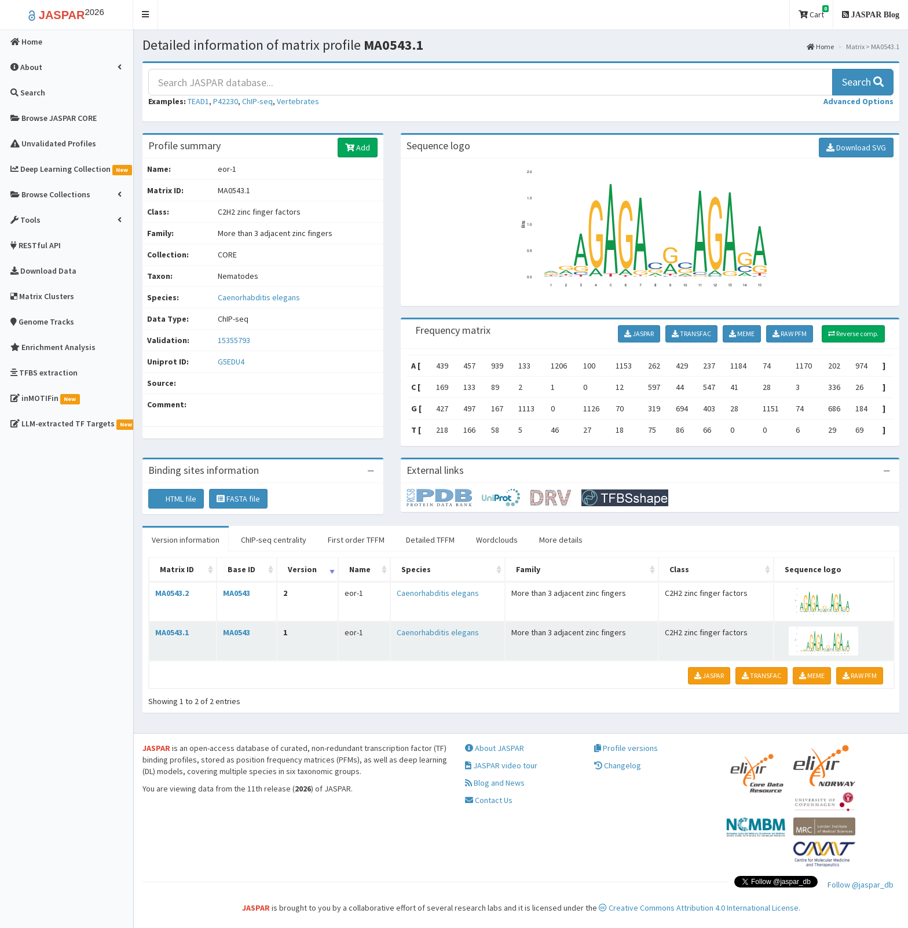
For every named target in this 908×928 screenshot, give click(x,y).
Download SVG (856, 147)
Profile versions (626, 748)
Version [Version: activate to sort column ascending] (302, 569)
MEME (742, 333)
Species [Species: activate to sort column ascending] (416, 569)
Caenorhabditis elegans (259, 297)
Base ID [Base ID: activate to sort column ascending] (241, 569)
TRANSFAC (691, 333)
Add (357, 147)
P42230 (225, 101)
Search (863, 82)
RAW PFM (789, 333)
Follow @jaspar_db (861, 884)
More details (561, 540)
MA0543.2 (172, 593)
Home (820, 46)
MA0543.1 (172, 632)
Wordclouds (497, 540)
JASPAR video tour (501, 765)
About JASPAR (494, 748)
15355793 (234, 340)
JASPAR (639, 333)
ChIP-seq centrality (273, 540)
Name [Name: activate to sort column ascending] (360, 569)
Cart (814, 12)
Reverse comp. (853, 333)
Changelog (617, 765)
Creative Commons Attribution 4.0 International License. (699, 908)
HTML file (176, 499)
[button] (145, 15)
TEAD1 (198, 101)
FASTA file (238, 499)
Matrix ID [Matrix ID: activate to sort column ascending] (177, 569)
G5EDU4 (232, 361)
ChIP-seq (257, 101)
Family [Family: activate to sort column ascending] (528, 569)
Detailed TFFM (430, 540)
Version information (185, 540)
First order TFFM (356, 540)
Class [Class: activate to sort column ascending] (679, 569)
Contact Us (488, 800)
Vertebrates (298, 101)
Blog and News (495, 783)
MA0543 (236, 593)
